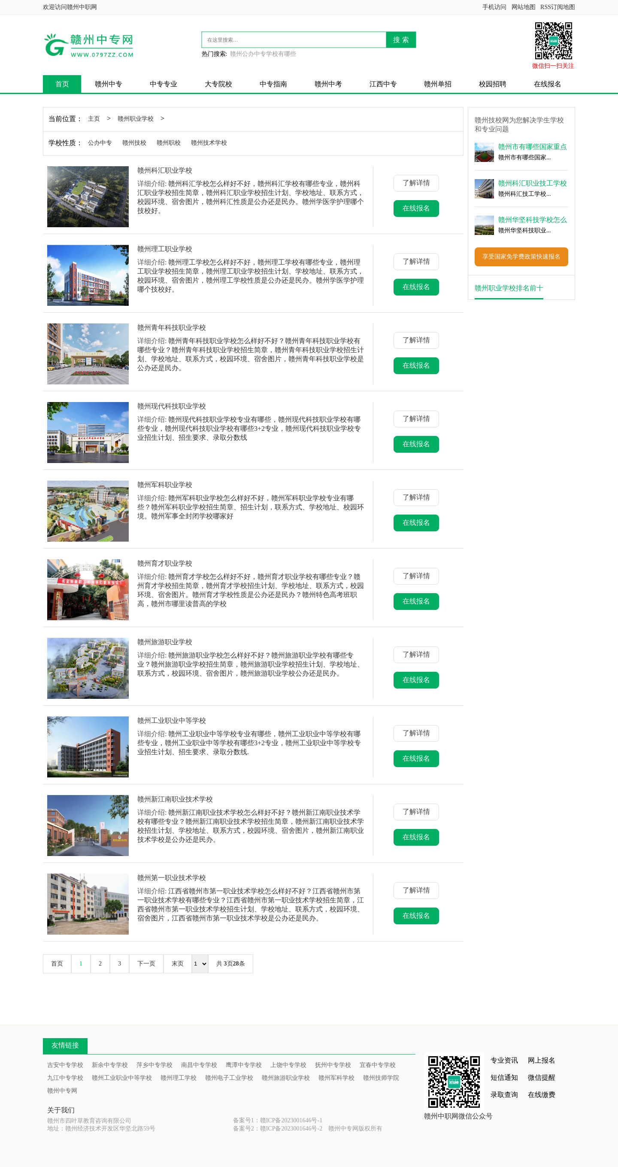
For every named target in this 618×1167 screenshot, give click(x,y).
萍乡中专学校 (154, 1065)
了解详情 (416, 182)
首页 (62, 84)
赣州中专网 (62, 1091)
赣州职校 (169, 143)
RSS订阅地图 (557, 7)
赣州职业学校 (136, 119)
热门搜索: (214, 54)
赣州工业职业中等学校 (171, 720)
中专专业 (163, 84)
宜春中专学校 (378, 1065)
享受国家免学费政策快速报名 (521, 256)
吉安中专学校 (65, 1065)
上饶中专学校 (288, 1065)
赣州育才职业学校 (164, 563)
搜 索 (401, 39)
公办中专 (100, 143)
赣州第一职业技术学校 (171, 877)
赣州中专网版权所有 (355, 1128)
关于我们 (61, 1110)
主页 (94, 119)
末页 (178, 963)
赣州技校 (134, 143)
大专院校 (218, 84)
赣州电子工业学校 (229, 1078)
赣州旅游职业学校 (164, 642)
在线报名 (547, 84)
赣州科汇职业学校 (164, 170)
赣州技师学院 (381, 1078)
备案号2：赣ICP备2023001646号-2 (277, 1128)
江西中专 (383, 84)
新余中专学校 (110, 1065)
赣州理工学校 (179, 1078)
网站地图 (524, 7)
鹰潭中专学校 (244, 1065)
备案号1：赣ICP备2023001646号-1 (277, 1120)
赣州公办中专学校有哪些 (263, 54)
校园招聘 (492, 84)
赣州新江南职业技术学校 (175, 799)
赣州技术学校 (209, 143)
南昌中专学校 (199, 1065)
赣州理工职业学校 (164, 249)
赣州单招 (437, 84)
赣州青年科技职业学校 (171, 327)
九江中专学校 (65, 1078)
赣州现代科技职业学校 (171, 406)
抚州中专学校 (333, 1065)
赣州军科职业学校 (164, 484)
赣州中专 (108, 84)
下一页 (146, 963)
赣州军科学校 (336, 1078)
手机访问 (494, 7)
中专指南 (273, 84)
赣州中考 (328, 84)
